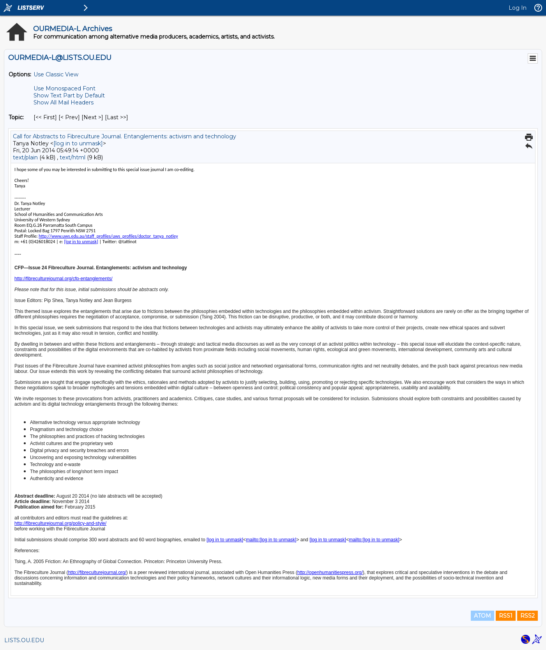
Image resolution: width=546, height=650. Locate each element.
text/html (72, 157)
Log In (518, 7)
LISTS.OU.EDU (24, 640)
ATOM (482, 615)
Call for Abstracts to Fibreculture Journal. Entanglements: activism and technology (124, 136)
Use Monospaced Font (64, 88)
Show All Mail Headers (64, 102)
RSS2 (527, 615)
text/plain (25, 157)
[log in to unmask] (78, 143)
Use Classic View (56, 74)
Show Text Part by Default (69, 95)
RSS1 (505, 615)
